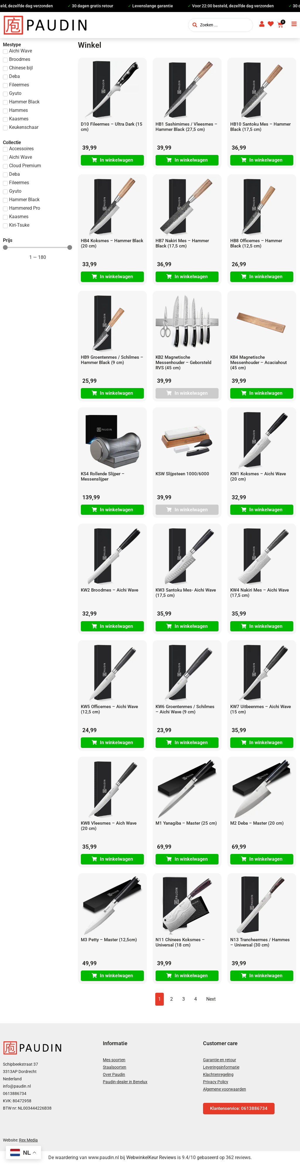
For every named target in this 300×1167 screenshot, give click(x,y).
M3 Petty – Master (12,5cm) (109, 942)
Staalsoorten (114, 1070)
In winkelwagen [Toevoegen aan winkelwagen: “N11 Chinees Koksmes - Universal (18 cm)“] (191, 978)
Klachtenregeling (218, 1077)
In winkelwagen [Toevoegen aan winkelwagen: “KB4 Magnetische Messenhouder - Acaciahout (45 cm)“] (265, 394)
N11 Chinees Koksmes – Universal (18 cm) (180, 945)
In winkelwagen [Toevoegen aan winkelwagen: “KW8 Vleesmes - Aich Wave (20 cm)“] (116, 861)
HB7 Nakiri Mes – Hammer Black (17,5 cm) (182, 243)
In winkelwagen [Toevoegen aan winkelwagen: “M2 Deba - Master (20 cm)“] (265, 861)
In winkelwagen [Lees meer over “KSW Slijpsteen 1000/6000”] (191, 511)
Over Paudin (114, 1077)
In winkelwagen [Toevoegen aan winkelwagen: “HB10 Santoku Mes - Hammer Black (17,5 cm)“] (265, 160)
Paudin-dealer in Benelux (125, 1084)
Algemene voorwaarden (224, 1092)
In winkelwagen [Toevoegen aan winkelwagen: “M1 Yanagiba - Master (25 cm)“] (191, 861)
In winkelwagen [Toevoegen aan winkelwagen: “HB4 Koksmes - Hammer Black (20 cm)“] (116, 277)
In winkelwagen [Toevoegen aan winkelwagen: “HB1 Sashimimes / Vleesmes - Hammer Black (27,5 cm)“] (191, 160)
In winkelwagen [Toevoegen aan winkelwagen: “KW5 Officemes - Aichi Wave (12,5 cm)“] (116, 745)
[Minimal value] (37, 247)
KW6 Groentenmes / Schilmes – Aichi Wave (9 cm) (185, 711)
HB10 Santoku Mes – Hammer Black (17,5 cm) (260, 127)
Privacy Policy (215, 1084)
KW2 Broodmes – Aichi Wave (109, 591)
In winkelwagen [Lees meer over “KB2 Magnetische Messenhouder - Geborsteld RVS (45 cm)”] (191, 394)
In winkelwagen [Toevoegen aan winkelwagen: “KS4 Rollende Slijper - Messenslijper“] (116, 511)
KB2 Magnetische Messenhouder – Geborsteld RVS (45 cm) (183, 363)
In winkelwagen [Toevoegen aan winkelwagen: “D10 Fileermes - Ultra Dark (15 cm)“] (116, 160)
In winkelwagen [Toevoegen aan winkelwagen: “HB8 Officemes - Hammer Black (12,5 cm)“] (265, 277)
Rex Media (28, 1143)
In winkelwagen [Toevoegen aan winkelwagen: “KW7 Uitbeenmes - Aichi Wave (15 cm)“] (265, 745)
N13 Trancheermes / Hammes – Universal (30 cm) (260, 945)
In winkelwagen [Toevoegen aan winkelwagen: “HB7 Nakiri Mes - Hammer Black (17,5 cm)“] (191, 277)
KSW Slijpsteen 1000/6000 (182, 474)
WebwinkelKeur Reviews (151, 1160)
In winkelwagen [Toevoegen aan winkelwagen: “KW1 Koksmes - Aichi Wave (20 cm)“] (265, 511)
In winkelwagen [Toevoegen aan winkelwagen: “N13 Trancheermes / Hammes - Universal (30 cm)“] (265, 978)
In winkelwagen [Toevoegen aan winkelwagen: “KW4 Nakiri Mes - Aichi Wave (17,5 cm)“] (265, 628)
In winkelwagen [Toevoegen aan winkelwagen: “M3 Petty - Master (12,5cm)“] (116, 978)
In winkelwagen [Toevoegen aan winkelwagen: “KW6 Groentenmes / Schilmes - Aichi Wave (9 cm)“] (191, 745)
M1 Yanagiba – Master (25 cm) (186, 825)
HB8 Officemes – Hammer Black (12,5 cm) (256, 243)
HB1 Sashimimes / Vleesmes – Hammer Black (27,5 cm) (186, 127)
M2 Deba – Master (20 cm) (257, 825)
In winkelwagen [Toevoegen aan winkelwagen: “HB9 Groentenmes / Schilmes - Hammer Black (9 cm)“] (116, 394)
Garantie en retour (219, 1062)
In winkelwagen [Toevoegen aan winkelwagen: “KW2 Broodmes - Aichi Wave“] (116, 628)
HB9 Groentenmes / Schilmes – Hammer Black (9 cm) (112, 360)
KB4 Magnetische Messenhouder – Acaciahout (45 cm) (258, 363)
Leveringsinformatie (221, 1070)
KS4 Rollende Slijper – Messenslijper (103, 477)
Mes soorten (114, 1062)
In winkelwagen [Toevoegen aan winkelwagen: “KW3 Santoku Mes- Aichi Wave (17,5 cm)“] (191, 628)
